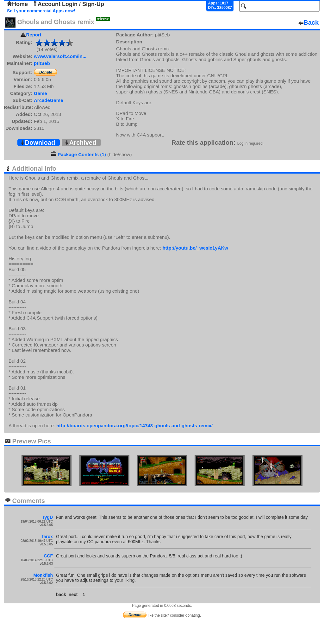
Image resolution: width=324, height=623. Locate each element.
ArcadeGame (48, 100)
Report (33, 34)
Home (17, 4)
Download (37, 142)
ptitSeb (42, 63)
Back (308, 22)
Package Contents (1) (82, 154)
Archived (80, 142)
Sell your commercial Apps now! (41, 10)
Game (40, 93)
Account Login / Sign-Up (68, 4)
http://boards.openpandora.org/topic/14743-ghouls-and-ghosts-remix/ (134, 425)
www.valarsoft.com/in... (60, 56)
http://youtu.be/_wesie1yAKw (195, 248)
